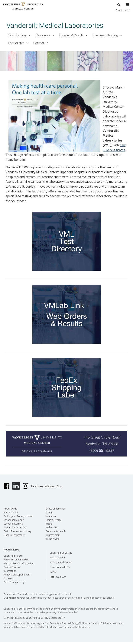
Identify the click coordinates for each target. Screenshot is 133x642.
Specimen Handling (105, 35)
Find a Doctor (11, 512)
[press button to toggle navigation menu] (127, 9)
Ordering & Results (71, 35)
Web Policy (51, 527)
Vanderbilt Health (13, 555)
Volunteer (51, 516)
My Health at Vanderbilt (16, 559)
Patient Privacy (53, 520)
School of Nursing (13, 523)
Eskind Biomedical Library (17, 531)
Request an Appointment (17, 574)
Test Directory (17, 35)
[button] (30, 35)
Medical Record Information (19, 563)
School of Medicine (14, 520)
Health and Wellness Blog (46, 486)
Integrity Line (52, 538)
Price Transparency (14, 582)
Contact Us (40, 43)
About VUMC (10, 508)
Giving (49, 512)
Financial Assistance (14, 535)
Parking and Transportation (18, 516)
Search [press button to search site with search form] (119, 6)
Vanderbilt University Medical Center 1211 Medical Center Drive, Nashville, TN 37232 (61, 562)
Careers (8, 578)
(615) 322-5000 (58, 576)
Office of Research (55, 508)
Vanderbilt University (15, 527)
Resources (43, 35)
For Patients (16, 43)
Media (49, 523)
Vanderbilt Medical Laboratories (54, 25)
